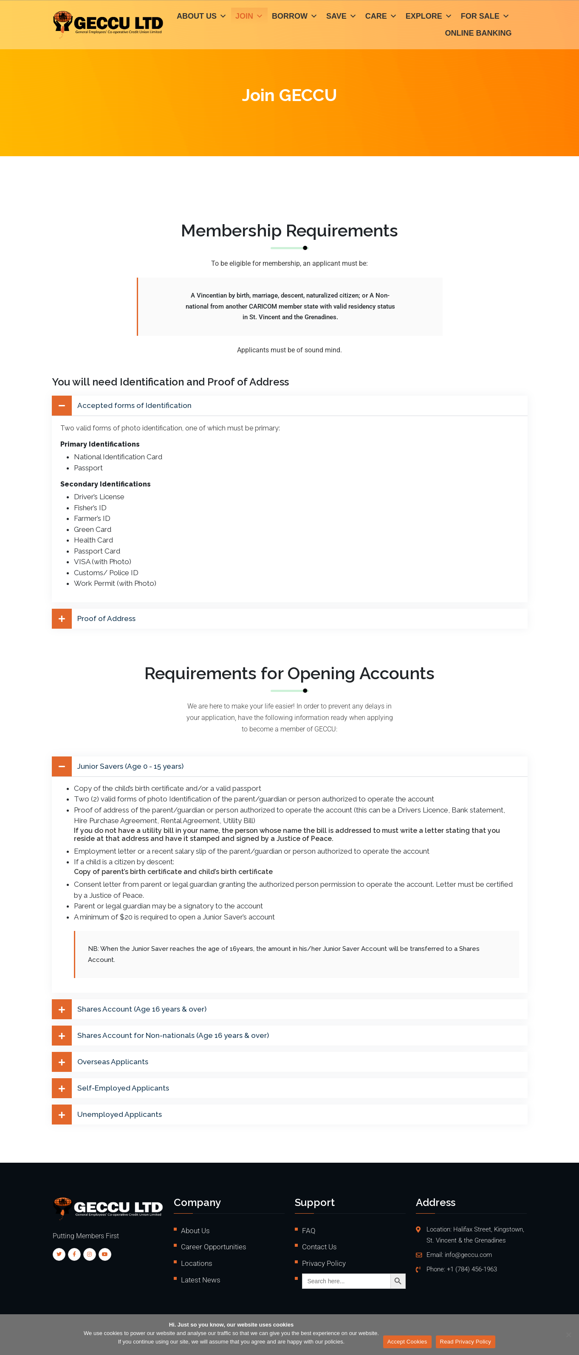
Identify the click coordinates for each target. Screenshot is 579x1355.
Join (249, 16)
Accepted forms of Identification (134, 405)
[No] (568, 1334)
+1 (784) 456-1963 (472, 1269)
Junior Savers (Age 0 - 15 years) (130, 766)
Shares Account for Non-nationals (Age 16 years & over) (173, 1035)
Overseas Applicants (112, 1061)
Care (381, 16)
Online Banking (478, 34)
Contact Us (319, 1247)
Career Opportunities (213, 1247)
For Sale (485, 16)
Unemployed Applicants (119, 1114)
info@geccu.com (468, 1255)
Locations (196, 1263)
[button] (290, 406)
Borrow (295, 16)
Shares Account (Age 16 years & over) (141, 1009)
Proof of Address (106, 618)
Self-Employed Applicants (123, 1088)
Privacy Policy (324, 1263)
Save (341, 16)
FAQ (309, 1230)
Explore (429, 16)
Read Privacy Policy (465, 1341)
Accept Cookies (407, 1341)
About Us (202, 16)
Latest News (200, 1280)
